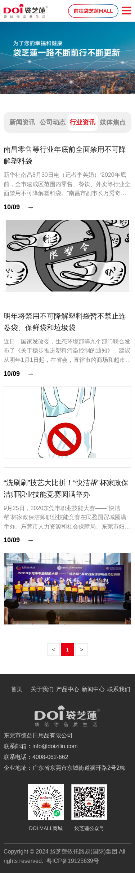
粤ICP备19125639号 (72, 861)
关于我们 (42, 689)
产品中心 (67, 689)
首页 (16, 689)
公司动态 (53, 122)
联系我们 (118, 689)
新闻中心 (93, 689)
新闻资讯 (22, 122)
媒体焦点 (113, 122)
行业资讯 (82, 122)
